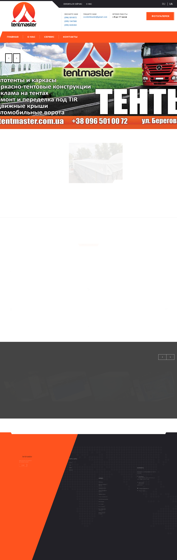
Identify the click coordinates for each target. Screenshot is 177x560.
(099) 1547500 (70, 21)
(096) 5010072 (70, 17)
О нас (89, 4)
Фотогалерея (160, 16)
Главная (12, 36)
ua (171, 4)
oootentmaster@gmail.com (95, 17)
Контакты (70, 36)
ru (163, 4)
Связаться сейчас (72, 4)
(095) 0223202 (70, 25)
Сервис (49, 36)
